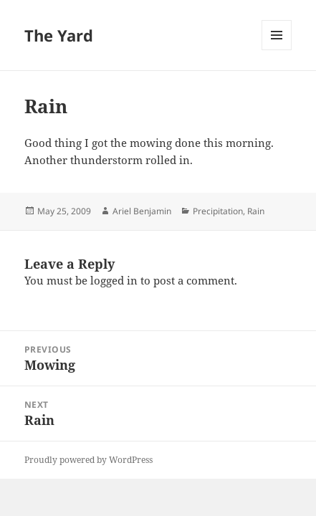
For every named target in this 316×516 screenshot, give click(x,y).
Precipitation (218, 211)
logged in (114, 280)
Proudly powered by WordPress (88, 460)
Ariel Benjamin (141, 211)
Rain (255, 211)
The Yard (58, 35)
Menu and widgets (277, 49)
